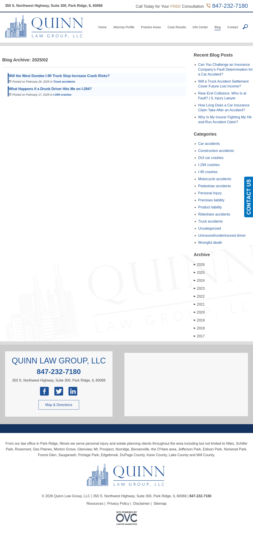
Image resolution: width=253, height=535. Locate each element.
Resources (95, 503)
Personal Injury (210, 193)
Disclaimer (141, 503)
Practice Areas (151, 27)
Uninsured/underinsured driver (222, 235)
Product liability (210, 207)
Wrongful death (210, 242)
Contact (232, 27)
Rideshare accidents (214, 214)
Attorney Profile (123, 27)
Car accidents (209, 144)
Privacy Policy (118, 503)
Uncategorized (209, 228)
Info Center (200, 27)
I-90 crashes (208, 172)
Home (102, 27)
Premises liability (211, 200)
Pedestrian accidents (214, 186)
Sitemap (160, 503)
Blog (218, 27)
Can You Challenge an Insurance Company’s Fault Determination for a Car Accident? (225, 69)
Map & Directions (58, 405)
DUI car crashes (211, 158)
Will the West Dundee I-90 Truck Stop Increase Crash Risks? (59, 76)
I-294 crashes (62, 94)
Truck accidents (64, 81)
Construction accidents (216, 151)
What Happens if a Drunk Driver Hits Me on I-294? (50, 89)
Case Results (176, 27)
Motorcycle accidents (214, 179)
